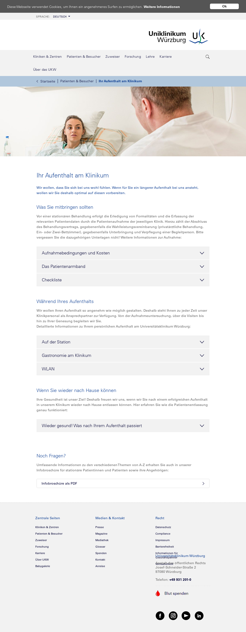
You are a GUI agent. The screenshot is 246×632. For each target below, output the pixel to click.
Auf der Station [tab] (123, 342)
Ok (224, 6)
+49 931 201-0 (180, 579)
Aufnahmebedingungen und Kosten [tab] (123, 253)
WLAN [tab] (123, 369)
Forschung (42, 546)
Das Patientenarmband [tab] (123, 266)
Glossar (100, 546)
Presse (99, 527)
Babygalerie (42, 566)
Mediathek (102, 540)
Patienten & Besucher (77, 81)
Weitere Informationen (166, 6)
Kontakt (100, 559)
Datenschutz (163, 527)
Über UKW (42, 559)
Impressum (162, 540)
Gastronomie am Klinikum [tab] (123, 355)
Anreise (100, 566)
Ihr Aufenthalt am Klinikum (120, 81)
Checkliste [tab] (123, 280)
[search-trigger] (207, 56)
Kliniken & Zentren (47, 527)
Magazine (101, 533)
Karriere (40, 553)
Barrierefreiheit (164, 546)
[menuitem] (53, 16)
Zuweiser (41, 540)
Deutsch (51, 16)
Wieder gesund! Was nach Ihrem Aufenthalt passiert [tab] (123, 426)
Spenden (101, 553)
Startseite (46, 81)
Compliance (162, 533)
